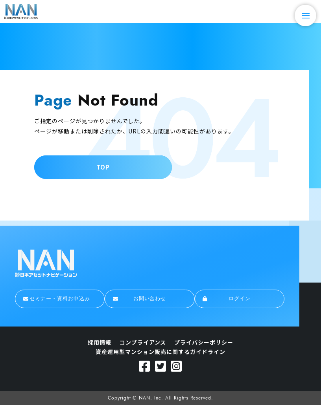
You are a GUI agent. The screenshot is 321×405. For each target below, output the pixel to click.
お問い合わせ (139, 298)
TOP (103, 167)
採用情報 (99, 342)
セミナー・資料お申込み (56, 298)
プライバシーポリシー (203, 342)
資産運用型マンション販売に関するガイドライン (160, 352)
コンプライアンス (143, 342)
